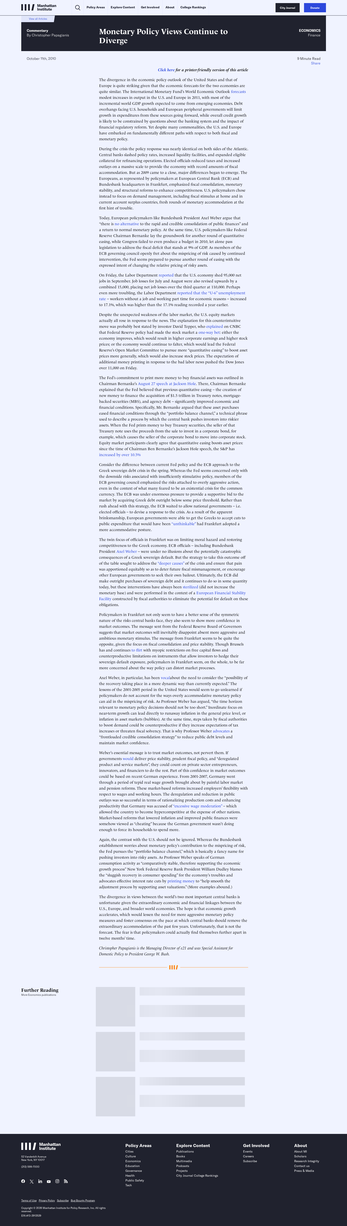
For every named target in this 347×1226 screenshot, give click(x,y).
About (169, 7)
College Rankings (193, 7)
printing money (181, 880)
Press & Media (304, 1171)
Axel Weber (126, 551)
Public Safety (134, 1180)
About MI (300, 1151)
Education (132, 1166)
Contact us (302, 1166)
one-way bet (209, 332)
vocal (165, 677)
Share (315, 63)
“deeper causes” (171, 563)
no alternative (127, 223)
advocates (221, 730)
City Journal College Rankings (197, 1176)
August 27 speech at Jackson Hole (167, 383)
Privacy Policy (47, 1200)
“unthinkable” (183, 523)
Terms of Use (29, 1200)
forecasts (238, 91)
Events (248, 1151)
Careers (248, 1156)
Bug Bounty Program (83, 1200)
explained (214, 326)
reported (166, 274)
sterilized (190, 586)
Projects (182, 1171)
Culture (130, 1156)
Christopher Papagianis (50, 35)
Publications (185, 1151)
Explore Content (123, 7)
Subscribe (250, 1161)
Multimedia (184, 1161)
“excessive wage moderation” (197, 805)
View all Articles (38, 18)
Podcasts (182, 1166)
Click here (166, 69)
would (128, 758)
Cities (129, 1151)
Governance (133, 1171)
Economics (309, 30)
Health (130, 1176)
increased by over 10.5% (120, 454)
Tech (128, 1185)
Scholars (300, 1156)
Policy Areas (96, 7)
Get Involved (150, 7)
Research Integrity (306, 1161)
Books (180, 1156)
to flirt (137, 649)
